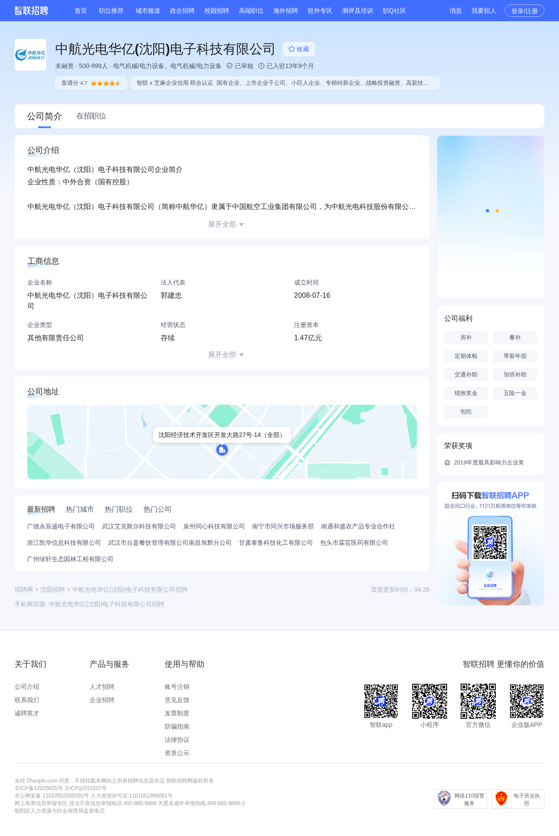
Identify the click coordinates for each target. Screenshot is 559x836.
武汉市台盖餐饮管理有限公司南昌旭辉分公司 (170, 542)
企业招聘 (102, 699)
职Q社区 (394, 10)
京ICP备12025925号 (39, 788)
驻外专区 (320, 10)
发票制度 (177, 713)
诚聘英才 (27, 713)
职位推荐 (111, 10)
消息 (455, 10)
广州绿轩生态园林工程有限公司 (70, 558)
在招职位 (91, 116)
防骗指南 (177, 726)
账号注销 (177, 686)
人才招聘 (102, 686)
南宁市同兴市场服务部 (283, 526)
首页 (81, 10)
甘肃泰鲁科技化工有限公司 (276, 542)
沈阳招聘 (52, 589)
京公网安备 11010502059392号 (52, 796)
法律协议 (177, 739)
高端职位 (251, 10)
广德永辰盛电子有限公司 (61, 526)
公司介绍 (27, 686)
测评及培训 (357, 10)
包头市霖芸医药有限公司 (354, 542)
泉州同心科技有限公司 (214, 526)
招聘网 (24, 589)
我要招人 (484, 10)
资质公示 (177, 752)
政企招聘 (182, 10)
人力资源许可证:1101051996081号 (132, 796)
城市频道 (148, 10)
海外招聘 (285, 10)
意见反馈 (177, 699)
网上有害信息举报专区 (41, 803)
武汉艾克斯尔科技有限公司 (139, 526)
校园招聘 (216, 10)
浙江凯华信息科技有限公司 (64, 542)
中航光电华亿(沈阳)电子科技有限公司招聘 (106, 604)
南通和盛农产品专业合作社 (358, 526)
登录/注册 (524, 11)
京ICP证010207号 (85, 788)
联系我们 (27, 699)
